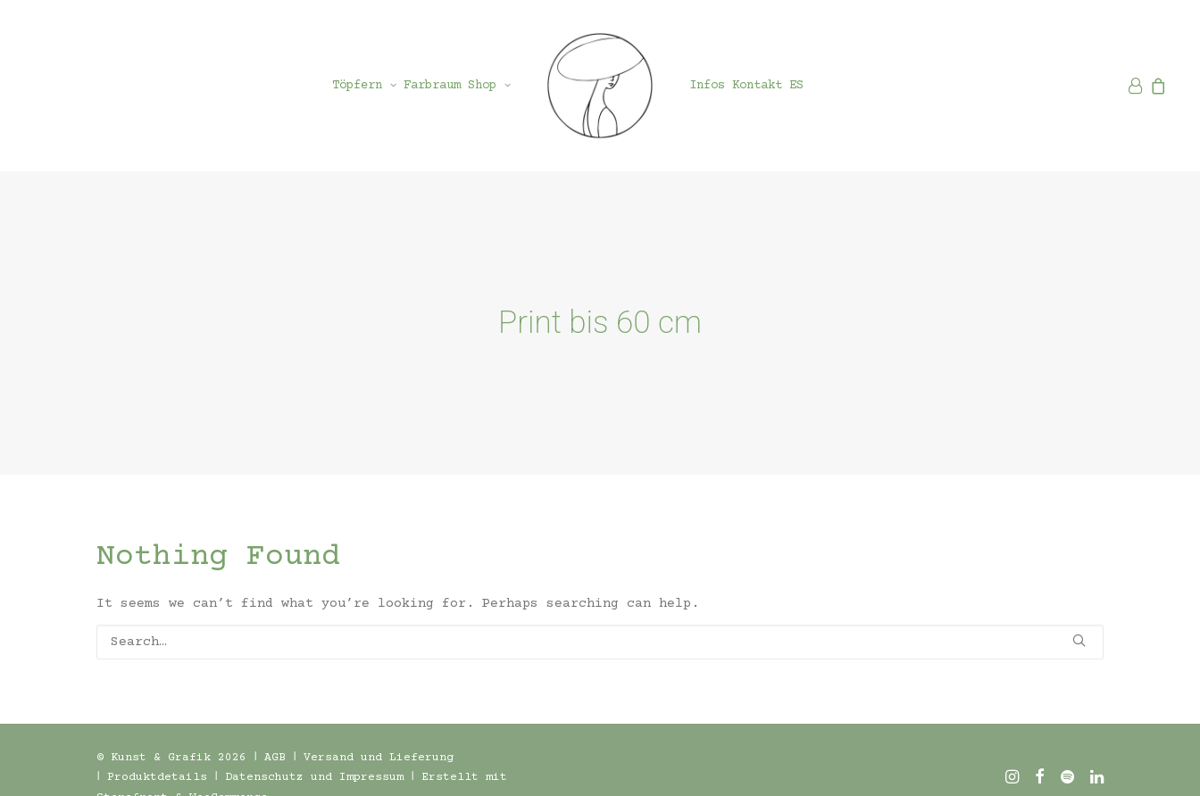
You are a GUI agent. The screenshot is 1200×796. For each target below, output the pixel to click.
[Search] (600, 624)
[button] (1079, 622)
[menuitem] (364, 85)
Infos (707, 86)
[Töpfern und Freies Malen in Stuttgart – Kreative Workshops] (600, 85)
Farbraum (432, 86)
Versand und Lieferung (379, 740)
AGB (275, 740)
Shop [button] (489, 86)
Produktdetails (157, 759)
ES (796, 86)
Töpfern (364, 86)
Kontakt (757, 86)
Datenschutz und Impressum (314, 759)
